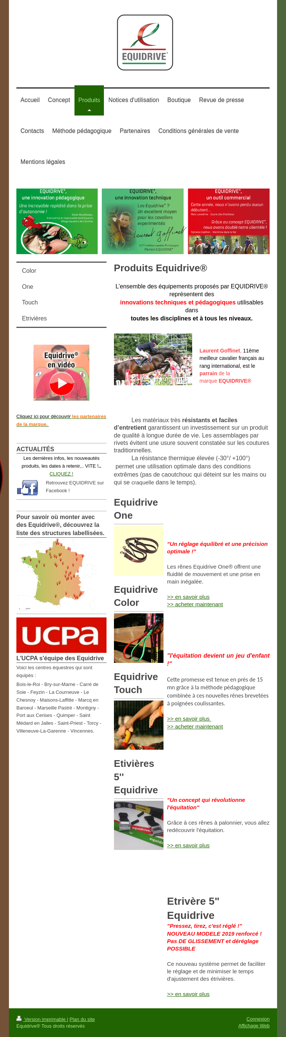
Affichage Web (254, 1025)
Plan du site (82, 1019)
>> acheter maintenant (195, 604)
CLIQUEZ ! (61, 474)
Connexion (258, 1019)
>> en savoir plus (188, 597)
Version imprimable (41, 1019)
